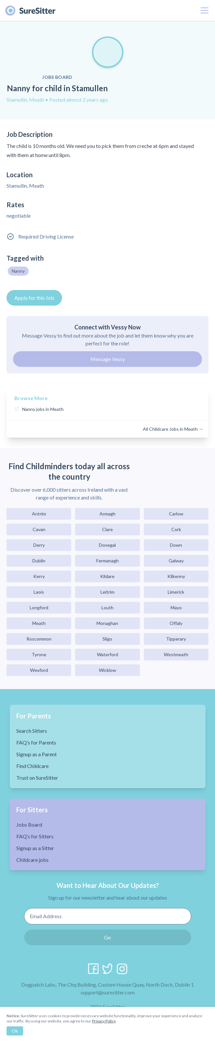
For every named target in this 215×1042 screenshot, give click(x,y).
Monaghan (107, 623)
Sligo (107, 639)
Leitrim (107, 592)
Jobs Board (29, 824)
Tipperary (176, 639)
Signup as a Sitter (35, 848)
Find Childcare (32, 766)
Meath (39, 623)
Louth (107, 607)
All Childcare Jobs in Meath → (173, 429)
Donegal (107, 545)
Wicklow (107, 670)
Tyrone (39, 654)
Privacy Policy (104, 1021)
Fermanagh (107, 560)
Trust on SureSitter (37, 777)
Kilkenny (176, 576)
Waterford (107, 654)
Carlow (176, 513)
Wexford (39, 670)
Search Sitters (31, 731)
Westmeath (176, 654)
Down (176, 545)
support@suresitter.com (108, 992)
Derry (39, 545)
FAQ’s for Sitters (35, 836)
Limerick (176, 592)
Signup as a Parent (36, 754)
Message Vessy (107, 359)
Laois (39, 592)
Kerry (39, 576)
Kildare (107, 576)
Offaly (176, 623)
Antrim (39, 513)
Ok (15, 1031)
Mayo (176, 607)
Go (107, 937)
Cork (176, 529)
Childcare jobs (32, 860)
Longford (39, 607)
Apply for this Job (34, 298)
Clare (107, 529)
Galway (176, 560)
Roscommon (39, 639)
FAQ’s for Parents (36, 742)
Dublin (38, 560)
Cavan (39, 529)
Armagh (107, 513)
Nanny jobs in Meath (43, 409)
